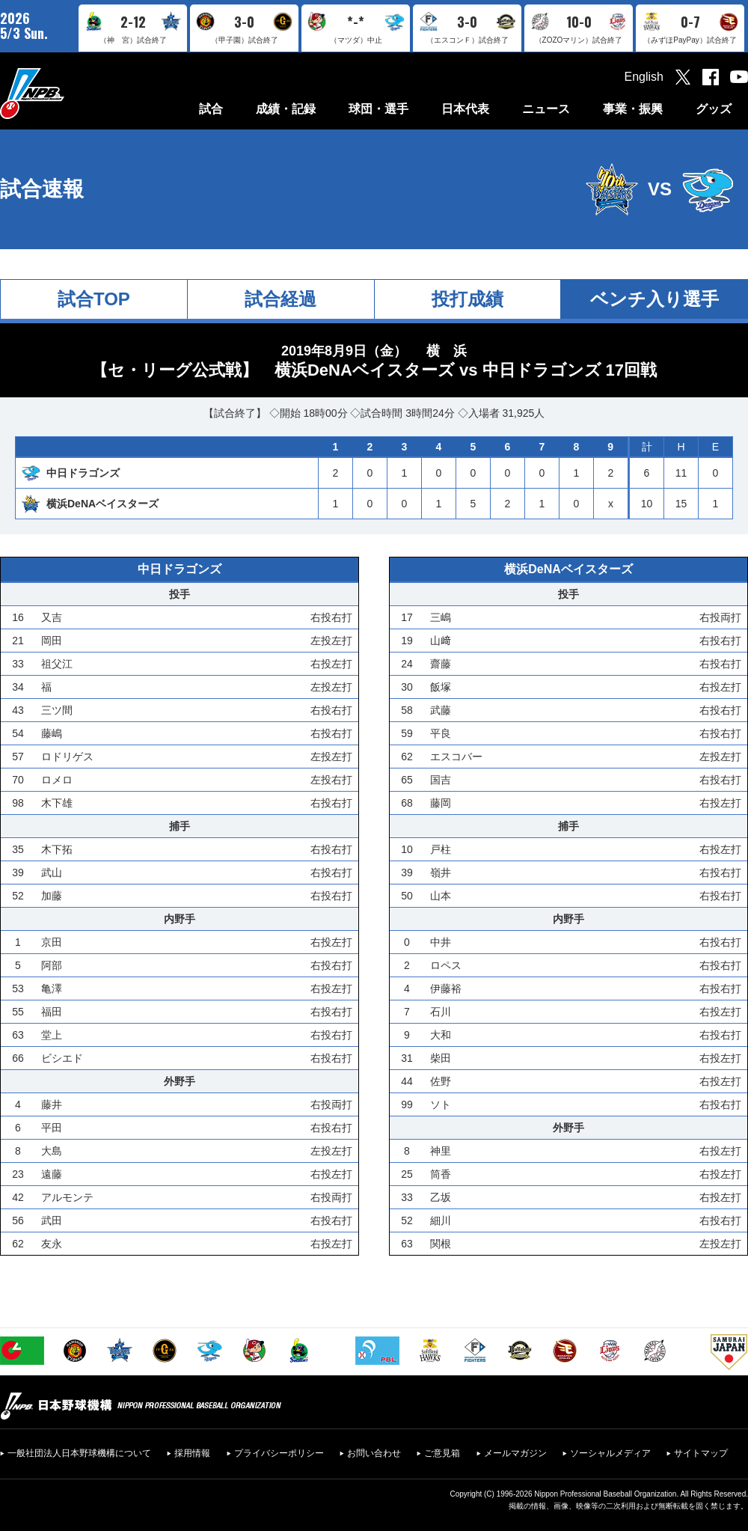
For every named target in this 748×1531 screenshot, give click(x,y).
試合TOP (94, 299)
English (644, 76)
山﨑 (440, 641)
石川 (440, 1012)
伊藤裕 (446, 988)
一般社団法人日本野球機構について (79, 1453)
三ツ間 (57, 710)
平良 (440, 733)
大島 (51, 1151)
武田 (51, 1220)
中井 (440, 942)
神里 (440, 1151)
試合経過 (280, 299)
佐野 (440, 1081)
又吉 (51, 617)
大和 (440, 1035)
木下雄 (57, 803)
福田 (51, 1012)
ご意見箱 (442, 1453)
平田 (51, 1128)
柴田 (440, 1058)
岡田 (51, 641)
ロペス (446, 965)
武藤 (440, 710)
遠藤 (51, 1174)
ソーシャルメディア (610, 1453)
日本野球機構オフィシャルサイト (69, 93)
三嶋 (440, 617)
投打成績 (467, 299)
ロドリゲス (67, 757)
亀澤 (51, 988)
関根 (440, 1244)
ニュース (546, 109)
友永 (51, 1244)
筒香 (440, 1174)
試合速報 (42, 189)
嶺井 (440, 872)
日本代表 (465, 109)
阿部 (51, 965)
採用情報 (192, 1453)
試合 (211, 109)
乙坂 (440, 1197)
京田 (51, 942)
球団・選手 (378, 109)
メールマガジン (515, 1453)
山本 (440, 896)
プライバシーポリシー (279, 1453)
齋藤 (440, 664)
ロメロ (57, 780)
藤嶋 (51, 733)
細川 (440, 1220)
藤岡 (440, 803)
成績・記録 (286, 109)
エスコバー (456, 757)
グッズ (714, 109)
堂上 (51, 1035)
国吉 (440, 780)
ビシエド (62, 1058)
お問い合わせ (374, 1453)
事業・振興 (633, 109)
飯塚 (440, 687)
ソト (440, 1104)
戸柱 (440, 849)
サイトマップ (701, 1453)
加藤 (51, 896)
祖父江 (57, 664)
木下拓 (57, 849)
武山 (51, 872)
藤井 (51, 1104)
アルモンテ (67, 1197)
